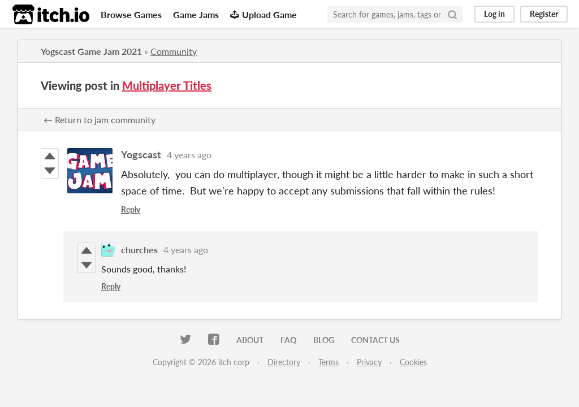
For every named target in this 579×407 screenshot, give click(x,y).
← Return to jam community (99, 119)
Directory (283, 362)
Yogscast (141, 154)
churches (139, 249)
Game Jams (196, 14)
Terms (328, 362)
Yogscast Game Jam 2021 (91, 51)
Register (544, 14)
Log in (494, 14)
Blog (323, 340)
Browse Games (131, 14)
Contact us (375, 340)
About (249, 340)
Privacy (369, 362)
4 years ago (189, 154)
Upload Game (263, 14)
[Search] (452, 14)
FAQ (288, 340)
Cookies (413, 362)
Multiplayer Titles (166, 85)
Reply (130, 209)
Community (173, 51)
